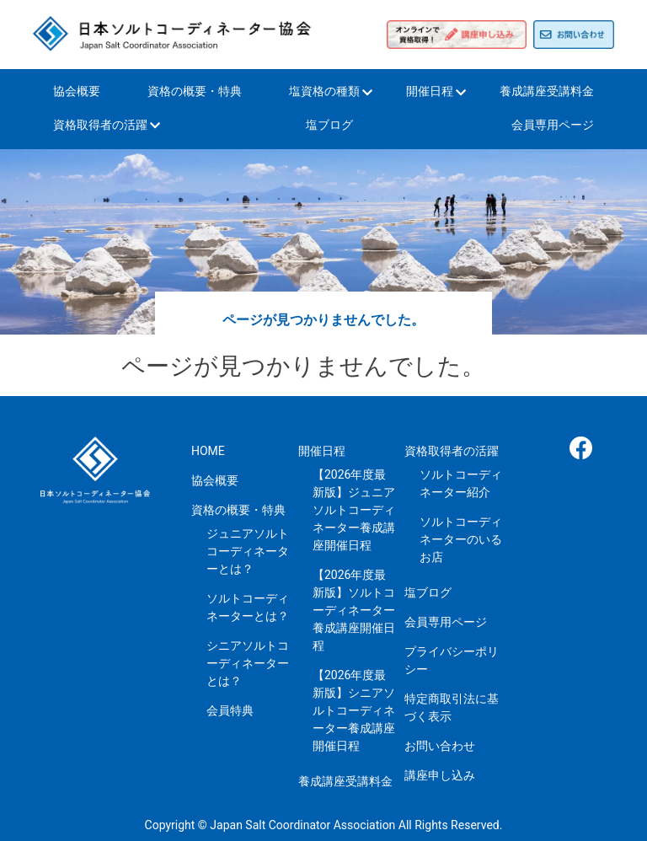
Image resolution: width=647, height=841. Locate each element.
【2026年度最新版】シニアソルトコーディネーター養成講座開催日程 (354, 710)
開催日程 (429, 91)
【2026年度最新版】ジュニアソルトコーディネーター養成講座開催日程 (354, 510)
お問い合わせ (439, 746)
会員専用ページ (552, 124)
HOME (208, 451)
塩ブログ (329, 124)
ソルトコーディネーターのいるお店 (461, 539)
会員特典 (230, 710)
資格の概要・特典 (194, 91)
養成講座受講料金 (547, 91)
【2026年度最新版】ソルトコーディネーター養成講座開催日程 (354, 610)
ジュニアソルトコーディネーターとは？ (247, 551)
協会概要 (76, 91)
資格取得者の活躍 (100, 124)
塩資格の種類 (324, 91)
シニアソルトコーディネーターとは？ (247, 663)
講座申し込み (439, 775)
